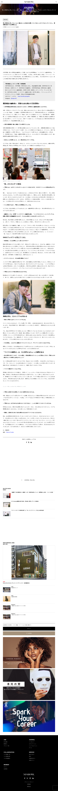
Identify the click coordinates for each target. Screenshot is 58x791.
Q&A (30, 756)
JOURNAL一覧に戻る (29, 480)
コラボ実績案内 (7, 758)
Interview (5, 19)
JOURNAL (32, 739)
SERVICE (31, 752)
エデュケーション (32, 743)
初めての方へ (31, 754)
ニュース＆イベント (33, 745)
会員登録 (30, 633)
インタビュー (31, 741)
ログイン (29, 628)
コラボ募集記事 (7, 756)
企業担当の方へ (32, 758)
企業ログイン (31, 760)
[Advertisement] (29, 460)
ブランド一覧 (6, 745)
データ (30, 747)
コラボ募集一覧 (7, 754)
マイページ (53, 2)
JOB (5, 739)
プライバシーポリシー (29, 781)
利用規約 (29, 784)
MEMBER (6, 764)
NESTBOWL (29, 2)
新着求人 (5, 743)
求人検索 (5, 741)
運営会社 (29, 786)
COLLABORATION (9, 752)
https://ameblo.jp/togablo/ (24, 96)
